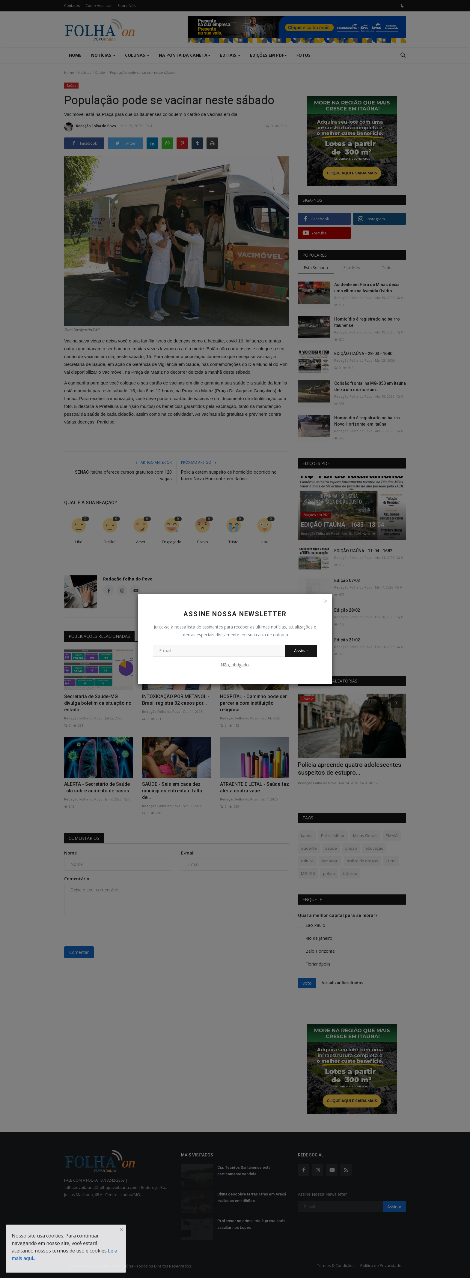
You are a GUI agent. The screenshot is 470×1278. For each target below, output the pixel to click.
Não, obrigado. (235, 665)
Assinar (301, 650)
